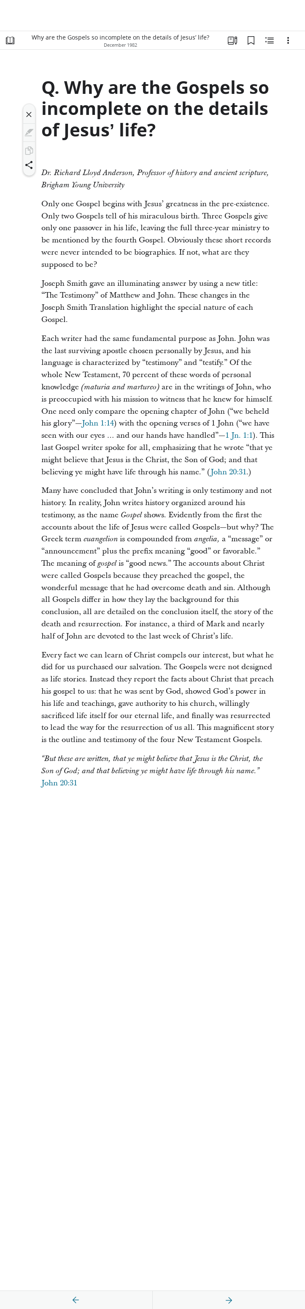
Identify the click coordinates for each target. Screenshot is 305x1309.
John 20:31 (228, 472)
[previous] (76, 1300)
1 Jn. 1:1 (239, 435)
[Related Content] (269, 40)
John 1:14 (98, 423)
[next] (228, 1300)
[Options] (288, 40)
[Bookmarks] (251, 40)
